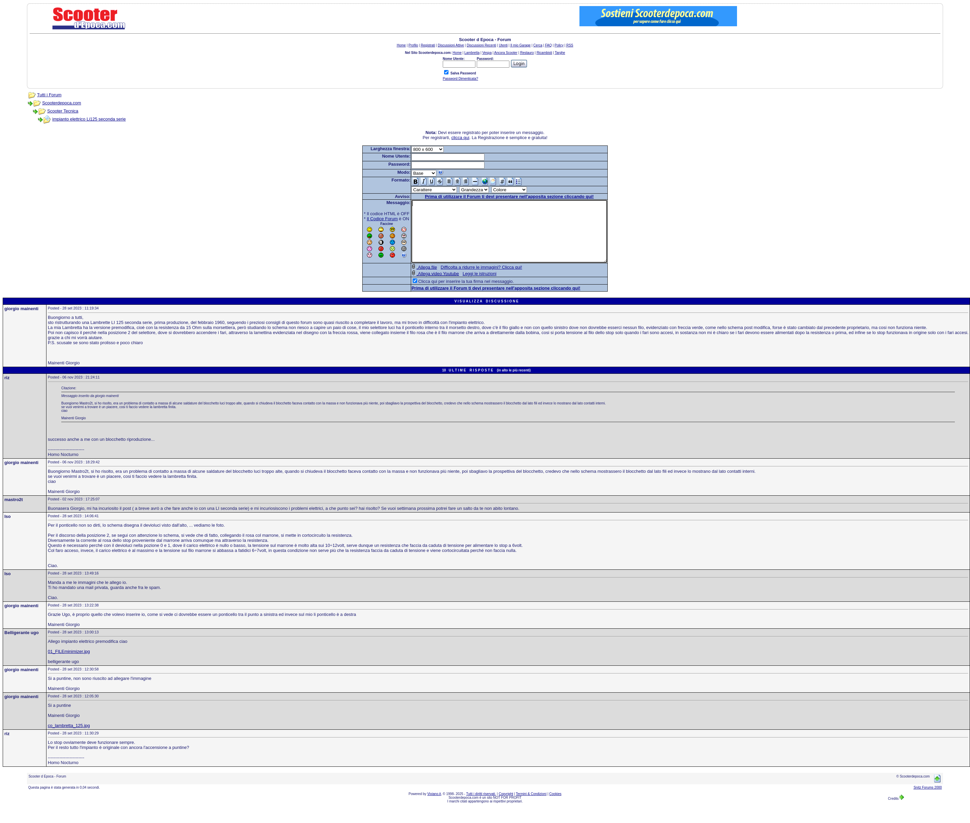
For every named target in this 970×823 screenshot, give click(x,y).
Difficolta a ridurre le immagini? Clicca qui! (469, 279)
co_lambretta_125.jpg (69, 737)
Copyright (506, 806)
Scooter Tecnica (62, 110)
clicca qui (460, 137)
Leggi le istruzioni (467, 285)
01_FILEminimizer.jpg (69, 663)
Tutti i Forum (49, 94)
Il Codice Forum (370, 218)
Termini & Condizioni (531, 806)
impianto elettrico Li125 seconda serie (89, 119)
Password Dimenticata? (460, 78)
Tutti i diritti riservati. (481, 806)
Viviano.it (434, 806)
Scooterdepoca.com (61, 102)
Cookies (555, 806)
